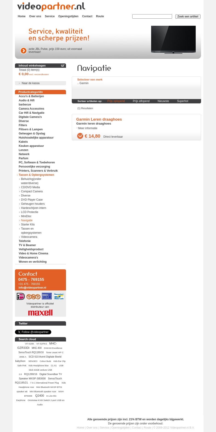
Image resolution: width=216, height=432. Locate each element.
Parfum (23, 158)
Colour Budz (45, 361)
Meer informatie (87, 128)
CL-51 (54, 365)
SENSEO (33, 361)
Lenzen (23, 150)
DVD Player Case (32, 199)
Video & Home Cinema (33, 253)
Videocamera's (28, 257)
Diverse (24, 121)
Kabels (23, 141)
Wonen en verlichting (33, 261)
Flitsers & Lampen (31, 129)
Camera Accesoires (31, 108)
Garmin (84, 83)
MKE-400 (37, 348)
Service (50, 16)
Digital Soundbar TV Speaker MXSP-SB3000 (40, 376)
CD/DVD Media (30, 187)
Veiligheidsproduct (31, 249)
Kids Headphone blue (39, 365)
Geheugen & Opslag (32, 133)
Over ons (35, 16)
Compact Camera (32, 191)
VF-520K (29, 343)
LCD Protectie (29, 212)
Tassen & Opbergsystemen (36, 174)
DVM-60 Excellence (53, 348)
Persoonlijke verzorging (34, 166)
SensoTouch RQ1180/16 (31, 352)
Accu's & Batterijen (31, 96)
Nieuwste (163, 101)
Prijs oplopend (116, 101)
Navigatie (27, 220)
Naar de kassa (31, 83)
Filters (23, 125)
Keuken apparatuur (31, 146)
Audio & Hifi (27, 100)
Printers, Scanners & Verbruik (38, 170)
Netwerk (24, 154)
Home (22, 16)
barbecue (25, 104)
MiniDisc (26, 216)
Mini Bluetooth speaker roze (43, 391)
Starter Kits (28, 224)
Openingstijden (68, 16)
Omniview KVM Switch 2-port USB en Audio (46, 402)
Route (100, 16)
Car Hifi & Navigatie (31, 112)
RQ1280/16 (30, 374)
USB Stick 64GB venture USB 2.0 (41, 369)
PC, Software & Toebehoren (37, 162)
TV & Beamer (27, 245)
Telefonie (25, 241)
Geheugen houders (33, 203)
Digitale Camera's (30, 117)
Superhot (182, 101)
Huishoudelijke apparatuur (36, 137)
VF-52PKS (41, 343)
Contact (87, 16)
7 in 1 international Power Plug (44, 383)
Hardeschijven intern (33, 208)
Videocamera (29, 237)
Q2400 (39, 395)
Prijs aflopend (141, 101)
